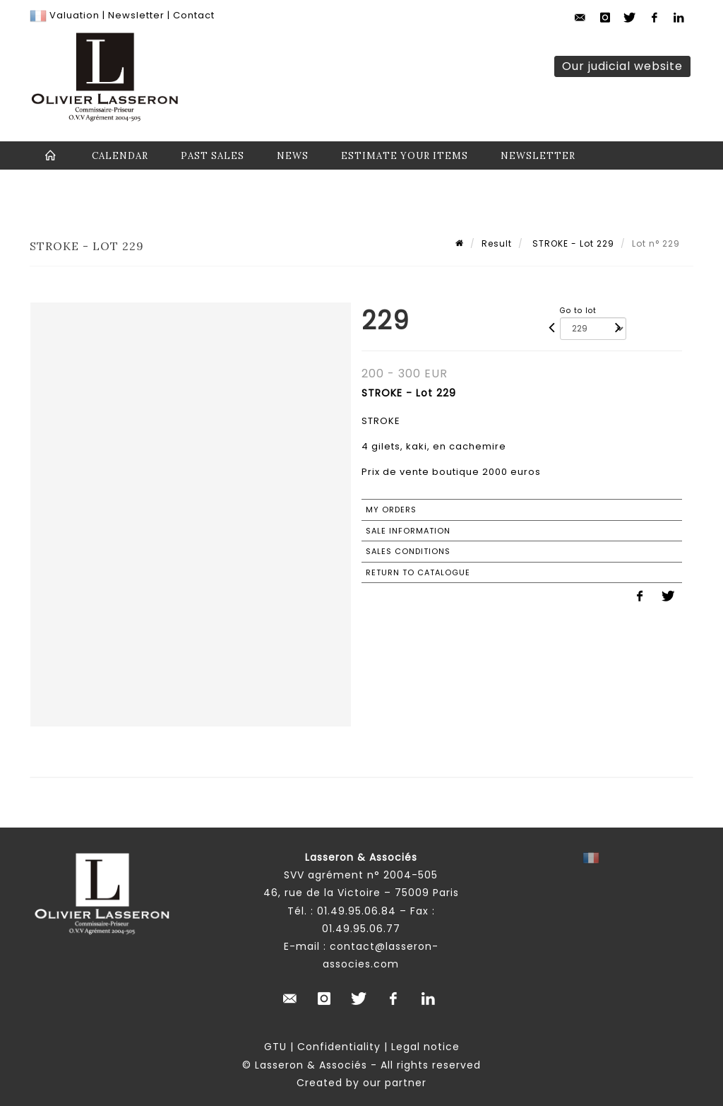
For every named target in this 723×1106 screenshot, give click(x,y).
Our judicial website (622, 66)
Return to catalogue (418, 572)
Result (497, 243)
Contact (194, 15)
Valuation (74, 15)
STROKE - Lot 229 (572, 243)
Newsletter (135, 15)
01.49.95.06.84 (356, 911)
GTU (275, 1047)
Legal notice (425, 1047)
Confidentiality (339, 1047)
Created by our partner (361, 1083)
